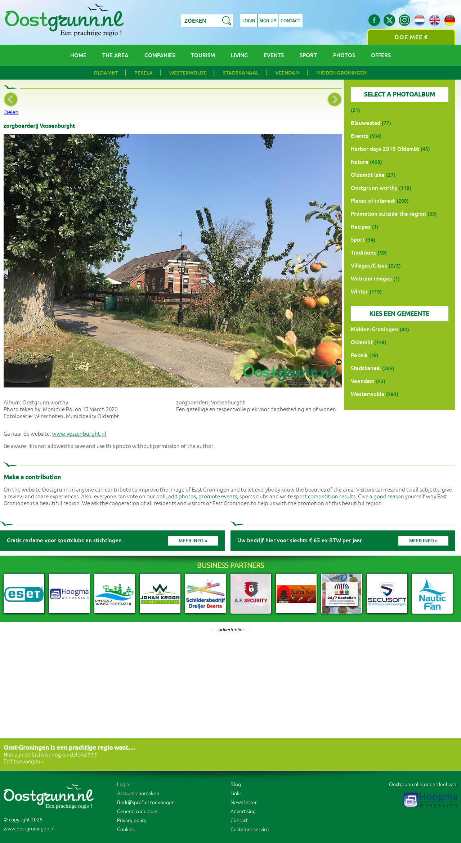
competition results (331, 496)
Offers (381, 55)
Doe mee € (411, 37)
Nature (359, 161)
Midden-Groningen (341, 72)
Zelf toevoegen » (24, 761)
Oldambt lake (368, 174)
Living (239, 55)
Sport (308, 55)
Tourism (203, 55)
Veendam (287, 72)
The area (115, 55)
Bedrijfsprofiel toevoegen (146, 802)
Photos (344, 55)
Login (248, 21)
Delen (11, 112)
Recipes (361, 226)
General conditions (137, 811)
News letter (243, 802)
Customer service (249, 829)
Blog (235, 784)
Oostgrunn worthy (374, 187)
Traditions (363, 252)
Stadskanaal (241, 72)
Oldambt (106, 72)
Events (274, 55)
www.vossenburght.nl (79, 434)
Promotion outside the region (388, 213)
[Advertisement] (230, 682)
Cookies (126, 829)
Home (78, 55)
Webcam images (371, 278)
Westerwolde (187, 72)
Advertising (243, 811)
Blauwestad (365, 123)
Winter (359, 291)
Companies (159, 55)
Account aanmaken (138, 793)
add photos (182, 496)
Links (236, 793)
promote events (217, 496)
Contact (291, 21)
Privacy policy (132, 820)
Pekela (143, 72)
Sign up (268, 21)
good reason (388, 496)
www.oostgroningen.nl (29, 829)
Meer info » (193, 541)
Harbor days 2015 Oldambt (385, 148)
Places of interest (373, 200)
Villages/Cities (369, 265)
